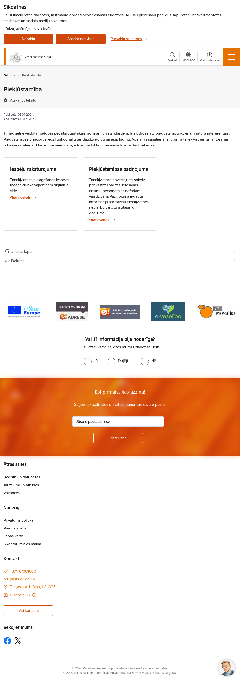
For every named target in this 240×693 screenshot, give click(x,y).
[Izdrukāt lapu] (120, 251)
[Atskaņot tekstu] (23, 100)
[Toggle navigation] (231, 57)
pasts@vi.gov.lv (22, 579)
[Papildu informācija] (34, 595)
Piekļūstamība (15, 528)
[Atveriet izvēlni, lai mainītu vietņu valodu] (188, 57)
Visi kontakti (29, 610)
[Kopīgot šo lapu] (120, 261)
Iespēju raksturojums (33, 169)
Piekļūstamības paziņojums (118, 169)
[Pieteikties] (118, 438)
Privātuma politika (18, 520)
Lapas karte (13, 536)
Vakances (12, 493)
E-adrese (18, 595)
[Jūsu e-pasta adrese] (118, 421)
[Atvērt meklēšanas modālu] (172, 58)
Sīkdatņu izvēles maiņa (22, 544)
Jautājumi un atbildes (21, 485)
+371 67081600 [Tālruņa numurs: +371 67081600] (23, 571)
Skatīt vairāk (20, 197)
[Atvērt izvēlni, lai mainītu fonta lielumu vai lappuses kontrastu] (209, 58)
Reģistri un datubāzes (22, 477)
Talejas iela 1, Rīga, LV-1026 (33, 586)
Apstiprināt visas (80, 38)
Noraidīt (28, 38)
